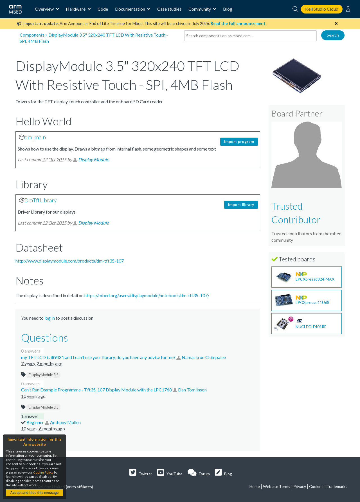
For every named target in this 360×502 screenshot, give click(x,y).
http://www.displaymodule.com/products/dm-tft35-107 (69, 260)
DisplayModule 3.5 (43, 375)
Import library (241, 204)
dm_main (35, 137)
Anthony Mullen (65, 422)
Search (333, 35)
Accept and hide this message (34, 493)
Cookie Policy (43, 472)
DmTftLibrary (40, 200)
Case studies (169, 9)
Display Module (93, 159)
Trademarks (337, 486)
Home (254, 486)
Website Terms (276, 486)
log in (49, 318)
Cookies (316, 486)
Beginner (35, 422)
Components (32, 34)
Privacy (299, 486)
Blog (227, 9)
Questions (44, 337)
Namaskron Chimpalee (204, 357)
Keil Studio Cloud (321, 9)
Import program (239, 141)
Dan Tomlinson (192, 389)
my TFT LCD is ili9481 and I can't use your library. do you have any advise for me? (98, 357)
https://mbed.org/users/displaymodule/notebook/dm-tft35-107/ (146, 295)
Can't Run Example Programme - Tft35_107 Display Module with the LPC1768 (97, 389)
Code (103, 9)
